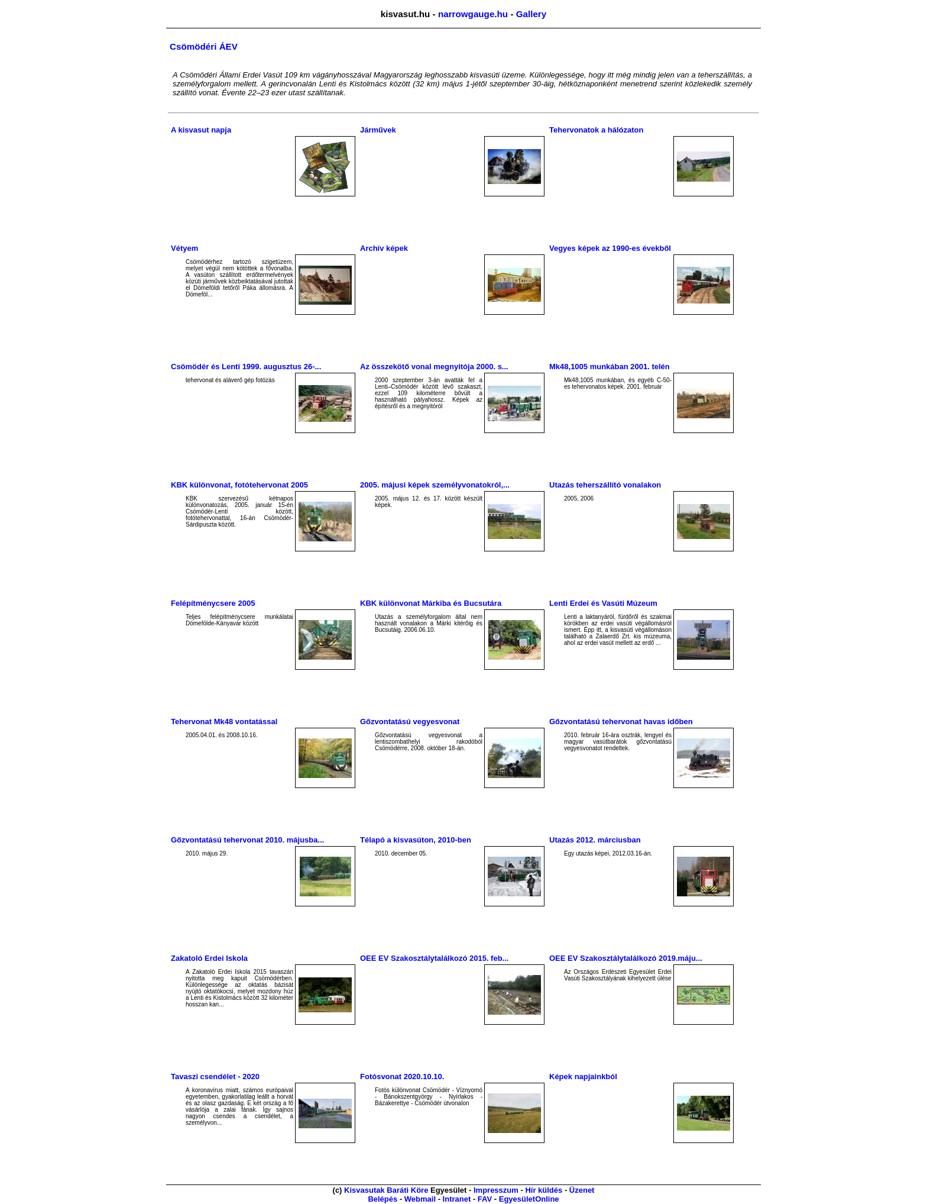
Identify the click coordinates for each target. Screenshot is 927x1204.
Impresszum (496, 1190)
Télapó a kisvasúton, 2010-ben (415, 839)
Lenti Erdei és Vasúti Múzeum (603, 603)
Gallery (531, 14)
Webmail (420, 1199)
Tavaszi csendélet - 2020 (215, 1076)
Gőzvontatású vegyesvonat (409, 721)
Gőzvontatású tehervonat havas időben (621, 721)
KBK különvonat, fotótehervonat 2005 (239, 484)
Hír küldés (543, 1190)
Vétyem (184, 248)
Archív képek (384, 248)
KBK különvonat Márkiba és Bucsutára (430, 603)
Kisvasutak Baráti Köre (386, 1190)
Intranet (457, 1199)
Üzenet (582, 1190)
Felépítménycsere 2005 (213, 603)
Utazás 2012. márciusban (595, 839)
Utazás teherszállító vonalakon (605, 484)
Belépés (382, 1199)
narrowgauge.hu (473, 14)
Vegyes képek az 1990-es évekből (610, 248)
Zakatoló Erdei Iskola (209, 958)
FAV (485, 1199)
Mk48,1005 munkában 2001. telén (609, 366)
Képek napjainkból (583, 1076)
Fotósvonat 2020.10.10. (402, 1076)
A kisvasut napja (201, 129)
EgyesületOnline (529, 1199)
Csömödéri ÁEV (204, 46)
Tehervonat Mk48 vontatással (224, 721)
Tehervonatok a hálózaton (596, 129)
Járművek (378, 129)
